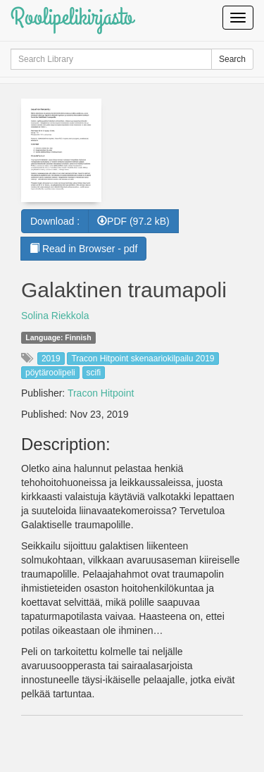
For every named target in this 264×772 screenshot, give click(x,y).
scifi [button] (94, 373)
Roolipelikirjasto (72, 17)
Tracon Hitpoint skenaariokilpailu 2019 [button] (142, 358)
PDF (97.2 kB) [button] (133, 221)
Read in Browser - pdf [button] (83, 248)
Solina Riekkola (55, 315)
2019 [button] (51, 358)
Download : (55, 221)
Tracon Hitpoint (101, 393)
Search (232, 59)
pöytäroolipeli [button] (50, 373)
